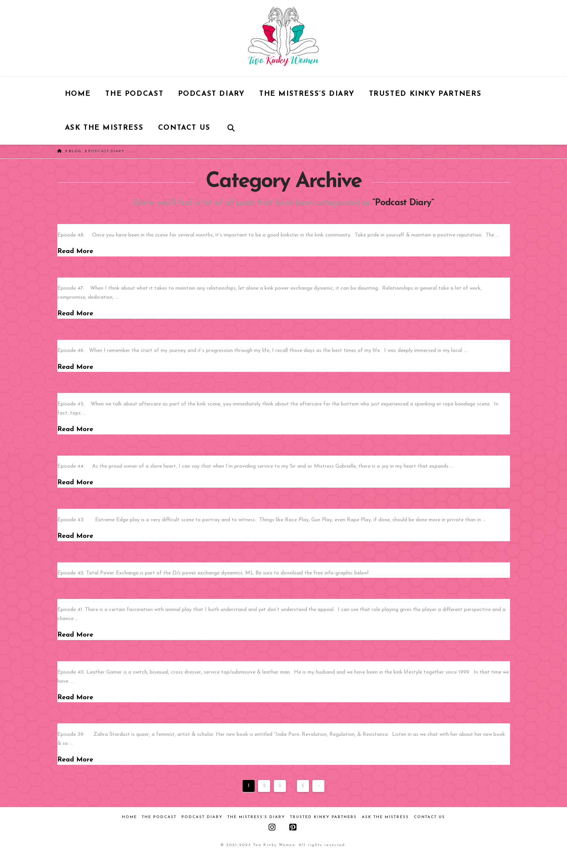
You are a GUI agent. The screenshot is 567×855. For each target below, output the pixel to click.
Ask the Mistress (385, 817)
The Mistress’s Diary (256, 817)
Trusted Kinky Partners (323, 817)
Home (129, 817)
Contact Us (429, 817)
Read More (75, 251)
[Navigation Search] (230, 127)
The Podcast (159, 817)
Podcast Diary (202, 817)
